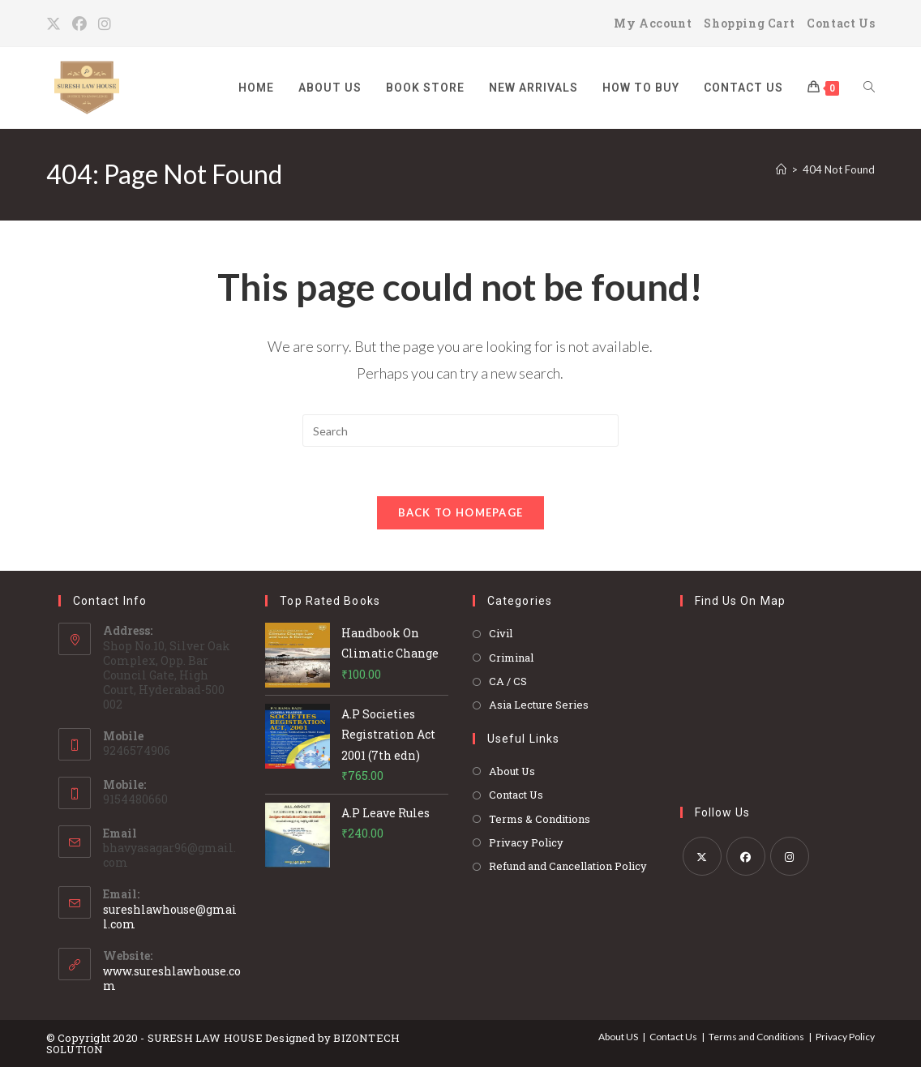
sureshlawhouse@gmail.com (170, 917)
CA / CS (508, 681)
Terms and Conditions (756, 1037)
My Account (653, 23)
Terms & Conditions (539, 819)
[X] (56, 23)
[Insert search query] (460, 430)
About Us (512, 771)
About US (618, 1037)
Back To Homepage (461, 512)
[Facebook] (80, 23)
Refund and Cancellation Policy (568, 866)
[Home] (781, 169)
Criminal (511, 657)
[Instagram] (105, 23)
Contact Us (841, 23)
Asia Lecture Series (539, 704)
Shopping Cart (749, 23)
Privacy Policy (526, 842)
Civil (500, 633)
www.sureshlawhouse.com (172, 978)
